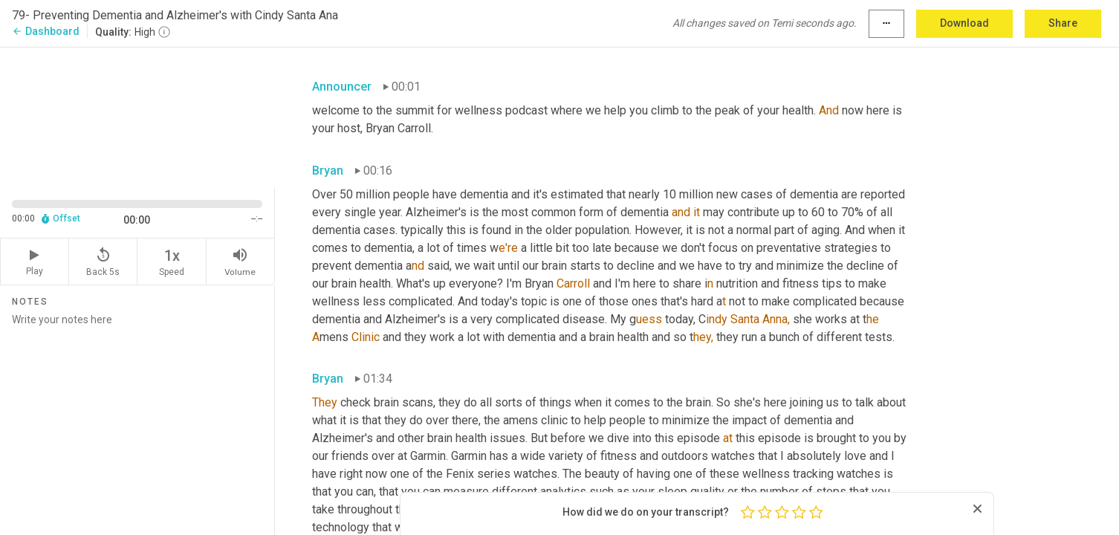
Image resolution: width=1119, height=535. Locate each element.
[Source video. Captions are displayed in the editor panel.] (137, 116)
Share (1062, 23)
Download (964, 23)
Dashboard (46, 31)
